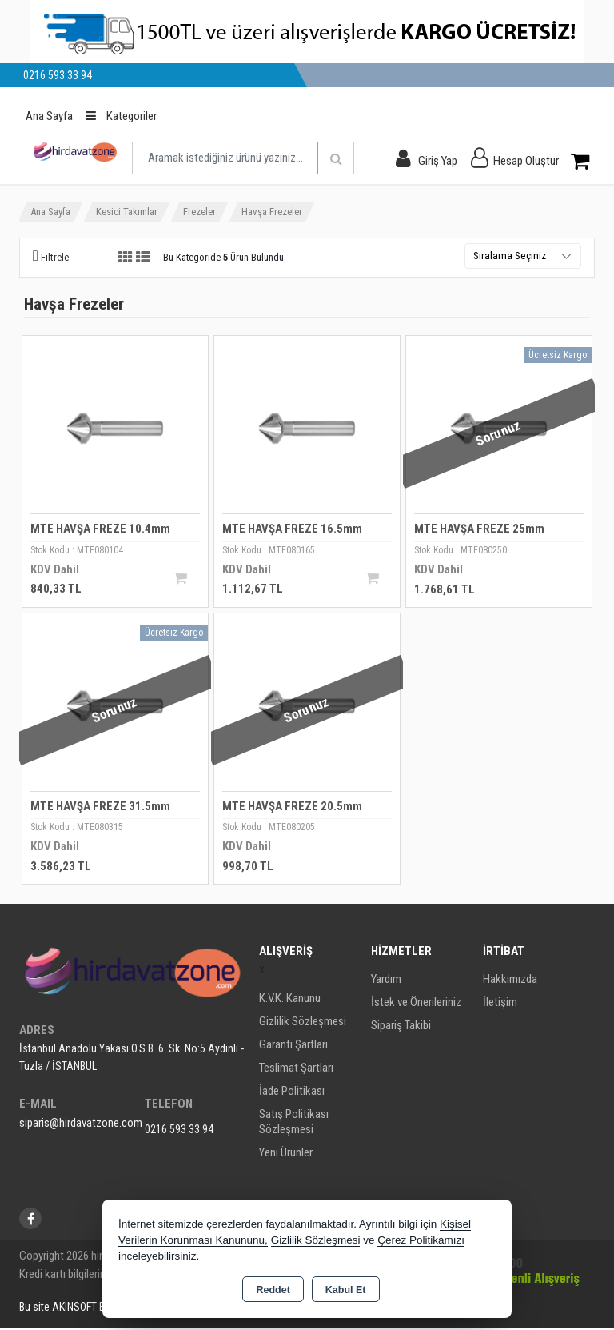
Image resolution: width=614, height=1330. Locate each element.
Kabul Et (345, 1290)
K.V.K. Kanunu (290, 1000)
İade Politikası (292, 1092)
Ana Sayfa (49, 116)
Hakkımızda (510, 980)
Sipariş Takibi (401, 1027)
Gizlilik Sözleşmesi (302, 1023)
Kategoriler (121, 116)
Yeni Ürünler (286, 1154)
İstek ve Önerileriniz (416, 1004)
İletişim (500, 1004)
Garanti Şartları (293, 1046)
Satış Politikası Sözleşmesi (294, 1123)
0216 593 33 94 (179, 1130)
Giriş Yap (437, 161)
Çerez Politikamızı (420, 1240)
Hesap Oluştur (526, 161)
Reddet (272, 1290)
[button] (51, 256)
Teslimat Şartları (296, 1069)
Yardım (386, 980)
